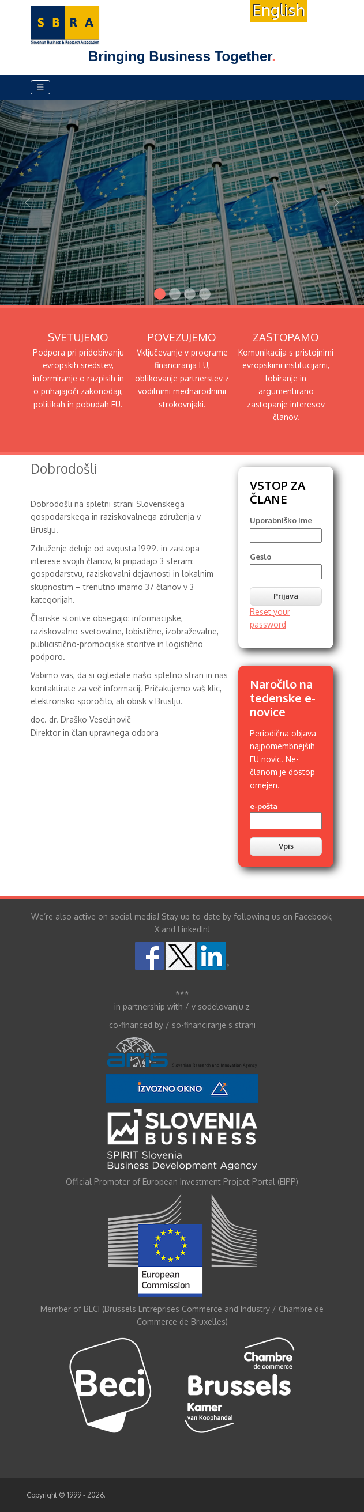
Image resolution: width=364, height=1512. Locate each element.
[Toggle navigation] (40, 87)
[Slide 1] (160, 294)
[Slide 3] (190, 294)
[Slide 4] (205, 294)
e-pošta (263, 806)
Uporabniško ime (281, 520)
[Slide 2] (175, 294)
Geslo (260, 556)
